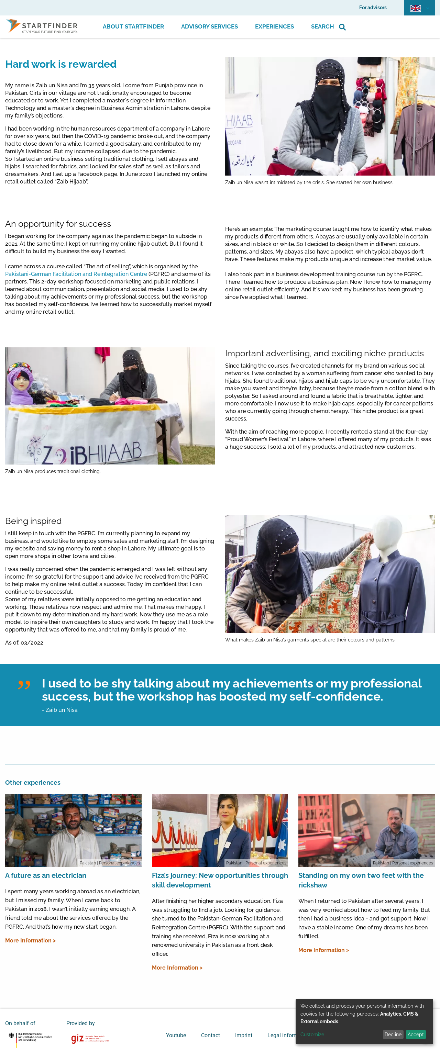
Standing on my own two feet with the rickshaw (361, 880)
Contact (210, 1035)
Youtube (176, 1035)
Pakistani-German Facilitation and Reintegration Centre (76, 274)
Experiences (274, 26)
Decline (393, 1034)
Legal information (289, 1035)
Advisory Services (209, 26)
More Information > (30, 940)
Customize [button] (312, 1034)
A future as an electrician (45, 875)
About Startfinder (133, 26)
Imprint (243, 1035)
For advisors (373, 7)
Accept (416, 1034)
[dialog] (364, 1021)
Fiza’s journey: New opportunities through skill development (220, 880)
